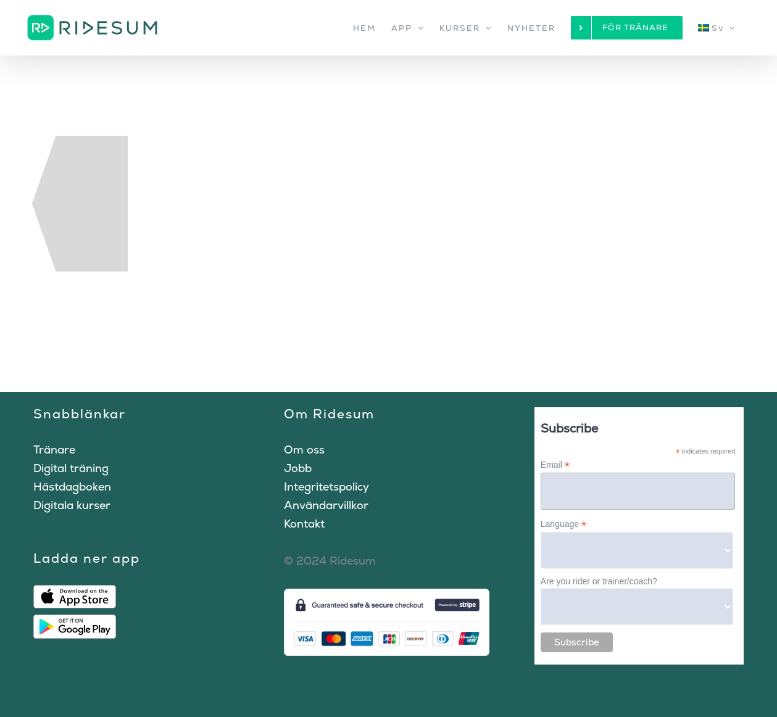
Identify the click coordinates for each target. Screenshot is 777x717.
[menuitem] (717, 28)
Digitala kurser (71, 505)
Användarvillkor (326, 505)
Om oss (304, 449)
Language (563, 524)
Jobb (298, 468)
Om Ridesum (329, 413)
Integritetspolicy (326, 486)
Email (555, 465)
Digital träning (71, 468)
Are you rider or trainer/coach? (599, 581)
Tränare (54, 449)
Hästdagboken (72, 486)
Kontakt (304, 523)
